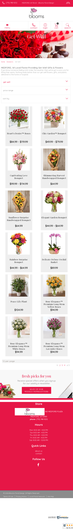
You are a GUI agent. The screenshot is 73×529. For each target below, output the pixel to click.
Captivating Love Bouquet (19, 176)
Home (3, 62)
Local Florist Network (37, 496)
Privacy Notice (21, 496)
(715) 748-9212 (11, 3)
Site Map (51, 496)
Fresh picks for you (36, 379)
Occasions (10, 62)
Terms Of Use (8, 496)
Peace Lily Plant (19, 301)
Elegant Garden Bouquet (54, 217)
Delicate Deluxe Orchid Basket (54, 261)
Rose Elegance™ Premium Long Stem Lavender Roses (54, 346)
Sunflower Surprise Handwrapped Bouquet (19, 218)
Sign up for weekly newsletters (36, 390)
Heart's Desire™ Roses (18, 133)
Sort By (6, 99)
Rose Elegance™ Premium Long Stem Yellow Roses (54, 304)
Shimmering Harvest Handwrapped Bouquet (54, 176)
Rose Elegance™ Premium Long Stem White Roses (18, 346)
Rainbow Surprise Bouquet (19, 261)
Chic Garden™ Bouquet (54, 133)
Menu (7, 27)
